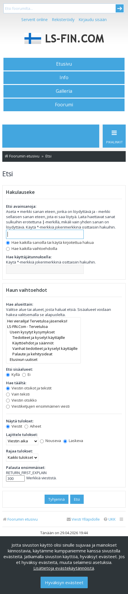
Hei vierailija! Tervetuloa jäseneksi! (43, 321)
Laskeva (73, 440)
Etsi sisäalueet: (19, 369)
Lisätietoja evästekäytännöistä (63, 568)
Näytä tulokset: (19, 421)
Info (64, 77)
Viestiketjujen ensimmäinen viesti (38, 406)
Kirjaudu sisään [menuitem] (93, 19)
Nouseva (50, 440)
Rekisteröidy (63, 19)
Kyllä (13, 374)
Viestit (14, 426)
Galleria (64, 91)
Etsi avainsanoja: (21, 206)
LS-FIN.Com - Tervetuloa (43, 326)
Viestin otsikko (21, 400)
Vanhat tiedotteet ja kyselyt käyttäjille (43, 348)
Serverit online (34, 19)
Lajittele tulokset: (22, 434)
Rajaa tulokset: (19, 451)
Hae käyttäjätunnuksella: (28, 256)
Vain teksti (18, 394)
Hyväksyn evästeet (64, 582)
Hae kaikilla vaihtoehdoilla (31, 248)
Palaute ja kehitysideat (43, 354)
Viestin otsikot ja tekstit (28, 388)
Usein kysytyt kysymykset (43, 332)
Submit (119, 8)
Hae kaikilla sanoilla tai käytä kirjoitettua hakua (50, 242)
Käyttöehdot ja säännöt (43, 343)
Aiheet (32, 426)
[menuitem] (109, 519)
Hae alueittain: (19, 304)
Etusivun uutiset (43, 359)
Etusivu (64, 64)
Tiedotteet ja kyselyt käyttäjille (43, 337)
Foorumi (64, 104)
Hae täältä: (16, 382)
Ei (26, 374)
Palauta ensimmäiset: (25, 467)
